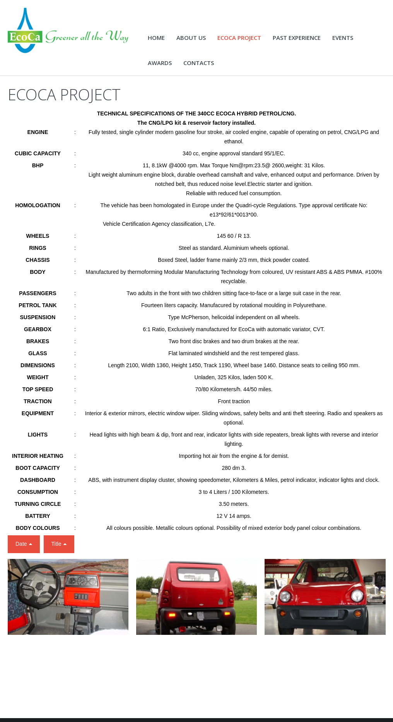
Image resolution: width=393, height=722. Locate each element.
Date (21, 549)
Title (56, 549)
